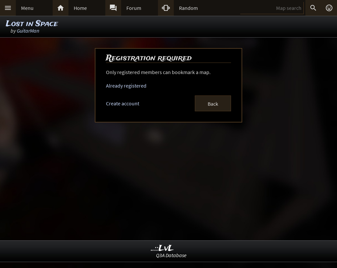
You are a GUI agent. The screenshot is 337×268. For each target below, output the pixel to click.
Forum (133, 8)
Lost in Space (32, 24)
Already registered (126, 85)
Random (188, 8)
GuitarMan (28, 30)
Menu (27, 8)
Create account (122, 103)
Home (80, 8)
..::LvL (162, 248)
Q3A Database (171, 255)
